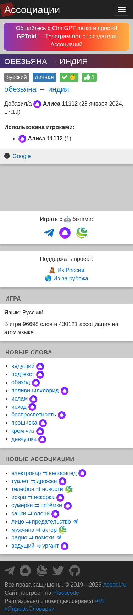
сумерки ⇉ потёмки (36, 505)
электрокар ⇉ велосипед (44, 473)
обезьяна (20, 89)
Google (21, 156)
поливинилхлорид (35, 390)
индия (58, 89)
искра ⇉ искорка (33, 497)
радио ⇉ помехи (32, 538)
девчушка (24, 439)
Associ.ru (114, 585)
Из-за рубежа (70, 278)
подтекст (22, 374)
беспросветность (33, 415)
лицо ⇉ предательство (41, 522)
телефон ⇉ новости (37, 489)
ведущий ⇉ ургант (35, 546)
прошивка (24, 423)
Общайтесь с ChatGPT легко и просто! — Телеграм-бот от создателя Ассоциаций (66, 36)
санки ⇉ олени (30, 513)
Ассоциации (32, 9)
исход (19, 407)
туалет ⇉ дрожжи (34, 481)
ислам (19, 399)
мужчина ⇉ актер (34, 530)
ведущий (22, 366)
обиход (20, 382)
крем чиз (22, 431)
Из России (70, 270)
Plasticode (66, 593)
